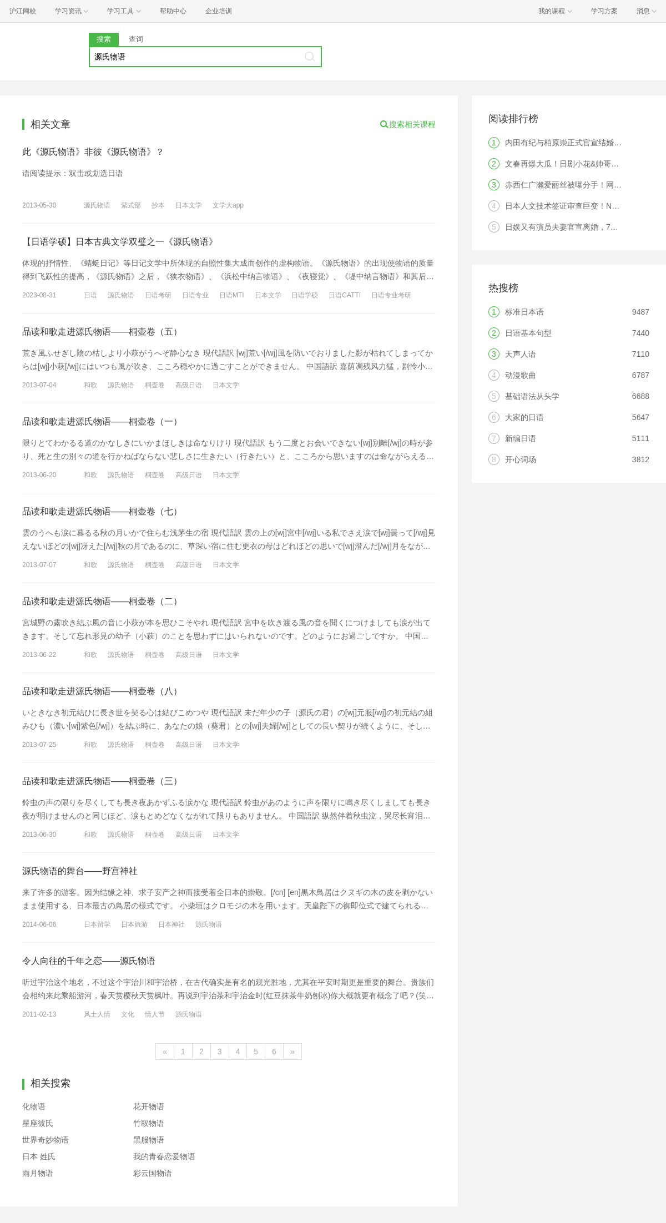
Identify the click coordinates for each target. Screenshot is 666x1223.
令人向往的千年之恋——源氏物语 (88, 961)
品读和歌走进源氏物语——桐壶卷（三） (102, 781)
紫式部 (131, 205)
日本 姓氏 (39, 1156)
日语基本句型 (528, 333)
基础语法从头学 (532, 396)
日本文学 (188, 205)
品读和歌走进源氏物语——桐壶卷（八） (102, 691)
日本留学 (97, 924)
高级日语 (188, 385)
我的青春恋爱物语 (164, 1156)
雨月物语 (37, 1173)
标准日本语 (524, 311)
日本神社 (171, 924)
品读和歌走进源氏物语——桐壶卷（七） (102, 511)
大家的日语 (524, 417)
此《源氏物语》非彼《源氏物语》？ (93, 151)
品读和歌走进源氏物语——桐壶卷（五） (102, 331)
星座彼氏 (37, 1123)
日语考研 (158, 295)
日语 (90, 295)
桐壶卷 (155, 385)
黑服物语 (148, 1139)
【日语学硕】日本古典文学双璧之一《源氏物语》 (120, 241)
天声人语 (520, 354)
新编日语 (520, 438)
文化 (127, 1014)
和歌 (90, 385)
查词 (136, 39)
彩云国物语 (152, 1173)
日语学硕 (304, 295)
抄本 (158, 205)
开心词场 (520, 459)
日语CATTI (345, 295)
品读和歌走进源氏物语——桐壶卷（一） (102, 421)
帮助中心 (173, 11)
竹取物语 (148, 1123)
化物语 (34, 1106)
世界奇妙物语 (45, 1139)
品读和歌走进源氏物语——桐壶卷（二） (102, 601)
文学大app (228, 205)
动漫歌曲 (520, 375)
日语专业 (195, 295)
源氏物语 (97, 205)
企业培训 (218, 11)
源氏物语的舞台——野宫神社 (80, 871)
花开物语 (148, 1106)
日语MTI (231, 295)
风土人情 (97, 1014)
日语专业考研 (391, 295)
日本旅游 (134, 924)
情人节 (155, 1014)
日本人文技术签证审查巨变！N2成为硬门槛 (580, 205)
